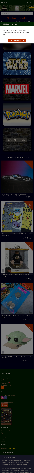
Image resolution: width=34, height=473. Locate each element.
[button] (17, 40)
